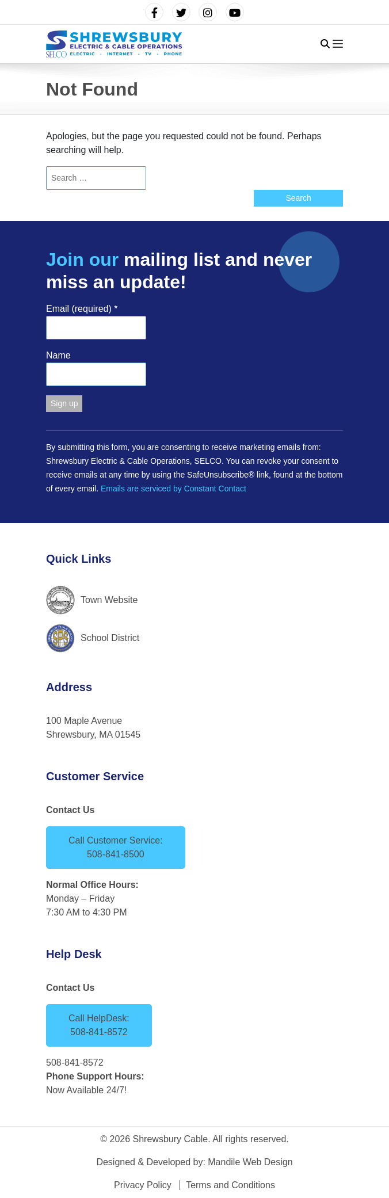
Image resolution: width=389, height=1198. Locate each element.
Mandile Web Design (250, 1162)
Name (58, 355)
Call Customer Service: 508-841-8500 (115, 847)
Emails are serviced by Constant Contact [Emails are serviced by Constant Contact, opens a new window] (173, 488)
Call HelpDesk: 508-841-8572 (98, 1025)
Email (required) (82, 309)
